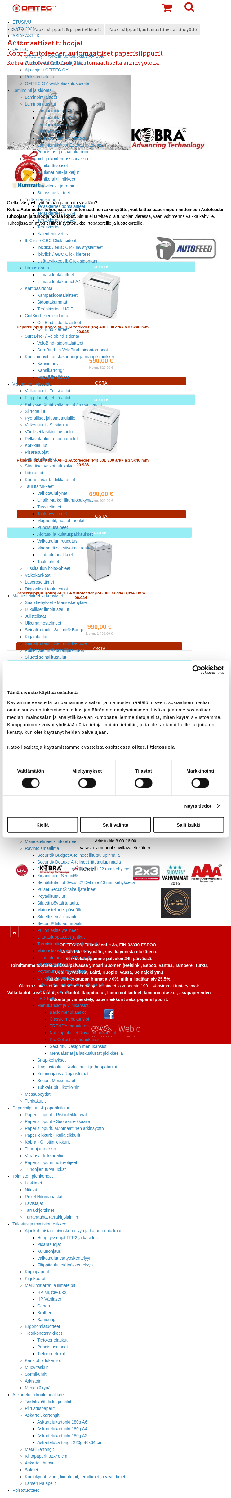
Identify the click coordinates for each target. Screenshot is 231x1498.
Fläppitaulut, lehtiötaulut (47, 397)
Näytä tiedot (197, 806)
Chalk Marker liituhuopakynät (65, 500)
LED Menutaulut (52, 991)
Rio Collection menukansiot (76, 1039)
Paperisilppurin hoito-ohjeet (51, 1162)
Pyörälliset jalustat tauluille (50, 418)
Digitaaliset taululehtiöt (46, 588)
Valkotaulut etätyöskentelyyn (64, 1258)
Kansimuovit (49, 363)
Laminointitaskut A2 (56, 110)
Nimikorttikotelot (52, 165)
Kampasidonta (38, 288)
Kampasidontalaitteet (57, 295)
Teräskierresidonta (42, 199)
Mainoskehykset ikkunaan (62, 950)
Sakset (31, 1469)
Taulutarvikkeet (39, 486)
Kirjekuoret (35, 1278)
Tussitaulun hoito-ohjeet (47, 568)
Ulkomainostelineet (43, 622)
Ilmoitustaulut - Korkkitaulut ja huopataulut (77, 1066)
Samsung (46, 1319)
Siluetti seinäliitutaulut (45, 657)
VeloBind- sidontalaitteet (60, 343)
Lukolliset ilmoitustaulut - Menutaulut (72, 984)
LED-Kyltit (46, 998)
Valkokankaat (37, 575)
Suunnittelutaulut (41, 459)
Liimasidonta (37, 267)
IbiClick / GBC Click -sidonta (52, 240)
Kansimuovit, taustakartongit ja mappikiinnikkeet (71, 356)
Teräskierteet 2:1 (53, 226)
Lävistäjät (34, 1203)
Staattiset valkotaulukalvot (50, 465)
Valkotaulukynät (52, 493)
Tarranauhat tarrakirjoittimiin (51, 1217)
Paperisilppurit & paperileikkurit (42, 1107)
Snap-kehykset (51, 1060)
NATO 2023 (23, 28)
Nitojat (31, 1189)
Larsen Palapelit (40, 1483)
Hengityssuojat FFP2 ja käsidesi (68, 1237)
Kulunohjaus (49, 1251)
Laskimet (33, 1182)
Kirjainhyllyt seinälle (56, 964)
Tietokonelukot (51, 1353)
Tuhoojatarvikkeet (42, 1148)
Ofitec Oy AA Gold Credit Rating (55, 63)
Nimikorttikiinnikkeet (56, 179)
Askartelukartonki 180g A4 (62, 1428)
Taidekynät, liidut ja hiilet (48, 1401)
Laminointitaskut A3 (56, 117)
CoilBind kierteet (53, 329)
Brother (44, 1312)
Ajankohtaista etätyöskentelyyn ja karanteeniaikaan (73, 1230)
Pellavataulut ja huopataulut (51, 438)
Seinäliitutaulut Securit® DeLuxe (56, 643)
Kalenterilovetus (52, 233)
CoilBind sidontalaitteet (59, 322)
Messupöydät (38, 1094)
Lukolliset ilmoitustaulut (47, 609)
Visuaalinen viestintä (32, 383)
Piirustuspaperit (40, 1408)
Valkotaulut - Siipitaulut (46, 424)
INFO (17, 42)
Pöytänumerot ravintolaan (61, 971)
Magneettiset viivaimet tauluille (66, 547)
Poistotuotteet (25, 1490)
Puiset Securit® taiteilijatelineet (54, 650)
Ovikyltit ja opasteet (56, 978)
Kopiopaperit (37, 1271)
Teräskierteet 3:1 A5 (56, 220)
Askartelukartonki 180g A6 (62, 1421)
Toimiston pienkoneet (32, 1176)
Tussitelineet (49, 506)
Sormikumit (36, 1374)
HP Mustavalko (51, 1292)
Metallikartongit (39, 1449)
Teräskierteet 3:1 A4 (56, 213)
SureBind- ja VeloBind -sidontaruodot (72, 349)
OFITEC (20, 49)
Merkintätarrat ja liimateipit (50, 1285)
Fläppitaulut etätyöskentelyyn (65, 1264)
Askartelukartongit (42, 1415)
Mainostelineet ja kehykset (37, 595)
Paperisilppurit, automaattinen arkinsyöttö (64, 1128)
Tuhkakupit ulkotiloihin (58, 1087)
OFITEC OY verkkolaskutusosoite (57, 83)
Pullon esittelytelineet (57, 930)
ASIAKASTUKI (26, 35)
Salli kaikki (189, 824)
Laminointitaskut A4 (56, 124)
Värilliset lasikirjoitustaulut (49, 431)
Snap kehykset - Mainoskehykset (56, 602)
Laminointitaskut (40, 104)
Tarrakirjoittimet (39, 1210)
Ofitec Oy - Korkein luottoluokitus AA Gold (64, 56)
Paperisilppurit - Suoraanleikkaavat (58, 1121)
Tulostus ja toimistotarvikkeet (40, 1223)
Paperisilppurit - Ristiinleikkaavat (56, 1114)
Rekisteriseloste (40, 76)
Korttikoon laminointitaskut (62, 138)
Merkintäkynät (38, 1387)
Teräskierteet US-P (55, 308)
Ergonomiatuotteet (42, 1326)
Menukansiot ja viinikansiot (62, 1005)
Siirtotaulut (35, 411)
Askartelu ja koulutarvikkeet (38, 1394)
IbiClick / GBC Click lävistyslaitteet (70, 247)
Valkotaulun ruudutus (57, 541)
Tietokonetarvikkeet (43, 1333)
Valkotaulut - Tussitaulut (47, 390)
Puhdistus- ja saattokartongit (64, 151)
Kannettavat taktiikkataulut (50, 479)
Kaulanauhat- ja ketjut (58, 172)
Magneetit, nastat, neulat (60, 520)
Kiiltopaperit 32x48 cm (46, 1456)
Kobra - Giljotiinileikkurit (47, 1141)
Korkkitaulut (36, 445)
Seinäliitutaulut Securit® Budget (55, 629)
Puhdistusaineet (52, 527)
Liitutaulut (34, 472)
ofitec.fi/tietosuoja (153, 746)
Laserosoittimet (39, 582)
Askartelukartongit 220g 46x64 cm (69, 1442)
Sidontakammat (52, 302)
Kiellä (42, 824)
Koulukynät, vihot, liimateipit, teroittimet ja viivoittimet (75, 1476)
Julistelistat (35, 616)
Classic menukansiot (69, 1019)
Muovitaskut (36, 1367)
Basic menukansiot (68, 1012)
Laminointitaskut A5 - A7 (60, 131)
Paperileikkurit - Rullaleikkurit (52, 1135)
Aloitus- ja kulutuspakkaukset (65, 534)
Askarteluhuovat (40, 1462)
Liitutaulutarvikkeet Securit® (64, 957)
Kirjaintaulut (36, 636)
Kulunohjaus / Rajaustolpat (62, 1073)
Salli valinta (115, 824)
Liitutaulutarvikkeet (55, 554)
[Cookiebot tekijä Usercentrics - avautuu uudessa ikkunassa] (197, 670)
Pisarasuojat (37, 452)
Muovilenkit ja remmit (57, 185)
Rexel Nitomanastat (43, 1196)
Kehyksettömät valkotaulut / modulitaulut (63, 404)
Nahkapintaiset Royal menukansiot (83, 1032)
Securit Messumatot (56, 1080)
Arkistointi (34, 1380)
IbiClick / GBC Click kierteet (63, 254)
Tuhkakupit (35, 1101)
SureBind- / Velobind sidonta (52, 336)
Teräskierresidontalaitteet (61, 206)
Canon (43, 1305)
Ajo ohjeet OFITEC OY (47, 69)
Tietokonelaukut (52, 1340)
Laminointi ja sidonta (32, 90)
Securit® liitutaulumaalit (59, 923)
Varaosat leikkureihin (44, 1155)
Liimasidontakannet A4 (59, 281)
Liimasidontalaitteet (55, 274)
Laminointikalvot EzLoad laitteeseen (71, 144)
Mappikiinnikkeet (53, 377)
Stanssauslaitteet (53, 192)
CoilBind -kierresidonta (46, 315)
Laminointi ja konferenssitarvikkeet (58, 158)
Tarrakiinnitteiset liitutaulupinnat (67, 943)
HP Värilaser (49, 1299)
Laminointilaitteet (41, 97)
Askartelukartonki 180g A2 (62, 1435)
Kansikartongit (50, 370)
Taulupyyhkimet (52, 513)
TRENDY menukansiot (71, 1025)
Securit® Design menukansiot (78, 1046)
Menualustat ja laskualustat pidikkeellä (86, 1053)
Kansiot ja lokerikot (43, 1360)
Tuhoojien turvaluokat (45, 1169)
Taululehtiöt (48, 561)
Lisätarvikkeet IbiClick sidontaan (68, 261)
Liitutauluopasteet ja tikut (61, 937)
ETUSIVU (21, 22)
